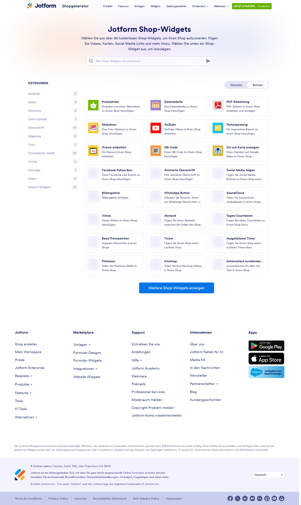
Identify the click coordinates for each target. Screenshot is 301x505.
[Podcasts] (138, 384)
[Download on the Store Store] (266, 359)
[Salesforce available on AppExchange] (266, 372)
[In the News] (205, 368)
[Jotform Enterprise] (29, 368)
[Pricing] (20, 360)
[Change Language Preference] (268, 474)
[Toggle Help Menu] (137, 360)
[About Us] (197, 344)
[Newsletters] (198, 376)
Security (81, 498)
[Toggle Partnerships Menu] (204, 384)
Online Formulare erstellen (139, 473)
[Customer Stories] (205, 400)
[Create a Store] (26, 344)
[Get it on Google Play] (266, 345)
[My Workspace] (28, 352)
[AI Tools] (21, 409)
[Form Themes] (87, 353)
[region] (53, 136)
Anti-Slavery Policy (146, 498)
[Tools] (19, 401)
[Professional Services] (148, 392)
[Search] (209, 61)
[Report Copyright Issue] (153, 408)
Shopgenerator (75, 6)
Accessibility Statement (110, 498)
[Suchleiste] (149, 61)
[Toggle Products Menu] (24, 384)
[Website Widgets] (86, 377)
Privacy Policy (58, 498)
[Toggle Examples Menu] (24, 376)
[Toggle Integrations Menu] (85, 369)
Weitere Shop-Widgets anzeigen (176, 287)
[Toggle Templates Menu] (82, 344)
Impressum (174, 498)
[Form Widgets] (87, 361)
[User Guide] (141, 352)
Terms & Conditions (28, 498)
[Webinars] (139, 376)
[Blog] (193, 392)
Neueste (236, 85)
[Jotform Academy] (146, 368)
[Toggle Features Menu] (23, 393)
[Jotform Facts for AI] (206, 352)
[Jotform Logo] (41, 6)
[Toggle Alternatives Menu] (26, 417)
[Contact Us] (146, 344)
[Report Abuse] (147, 400)
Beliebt (258, 85)
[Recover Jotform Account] (157, 416)
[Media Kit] (197, 360)
